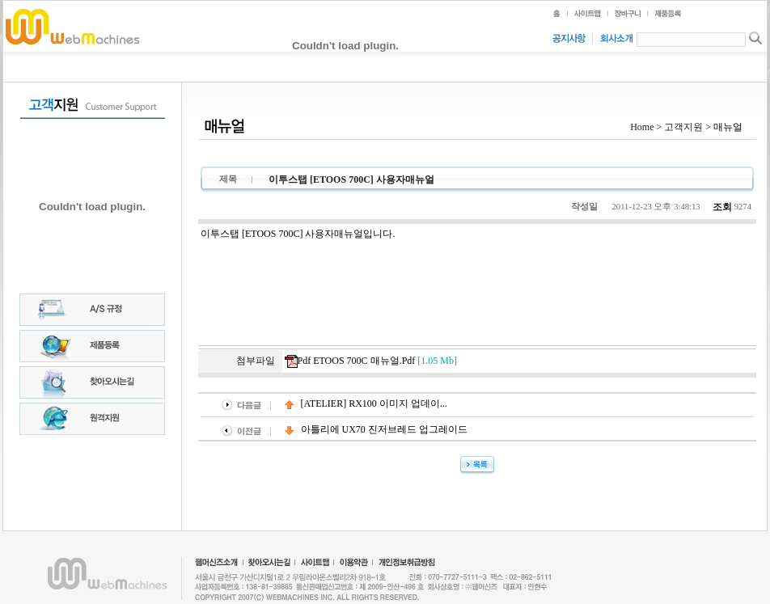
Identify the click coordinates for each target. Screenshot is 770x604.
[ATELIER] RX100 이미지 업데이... (366, 403)
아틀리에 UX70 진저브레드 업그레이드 (376, 429)
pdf (371, 361)
